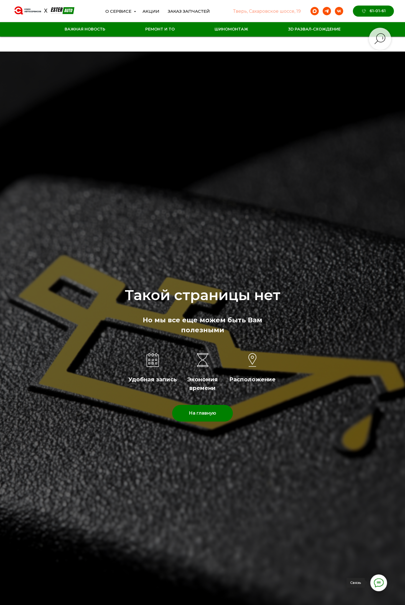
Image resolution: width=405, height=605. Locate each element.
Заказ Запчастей (189, 11)
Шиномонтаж (231, 29)
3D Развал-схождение (314, 29)
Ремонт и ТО (160, 29)
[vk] (339, 11)
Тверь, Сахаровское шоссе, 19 (267, 11)
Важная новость (85, 29)
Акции (150, 11)
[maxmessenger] (314, 11)
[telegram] (327, 11)
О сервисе (119, 11)
